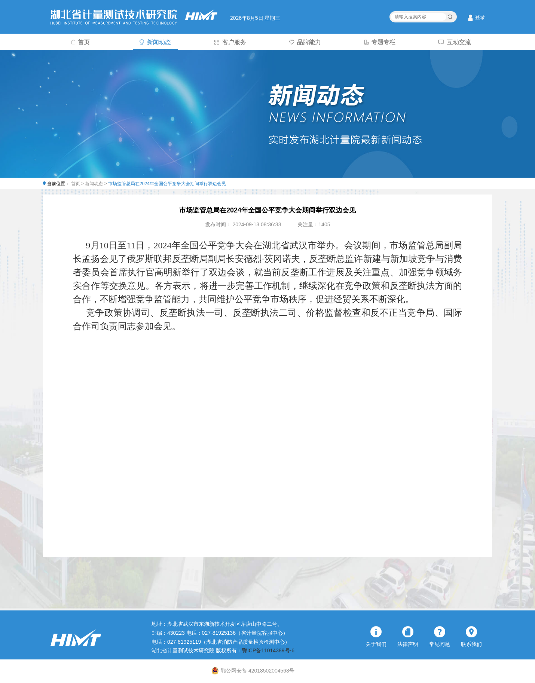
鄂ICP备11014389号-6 (268, 650)
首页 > (78, 183)
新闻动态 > (96, 183)
